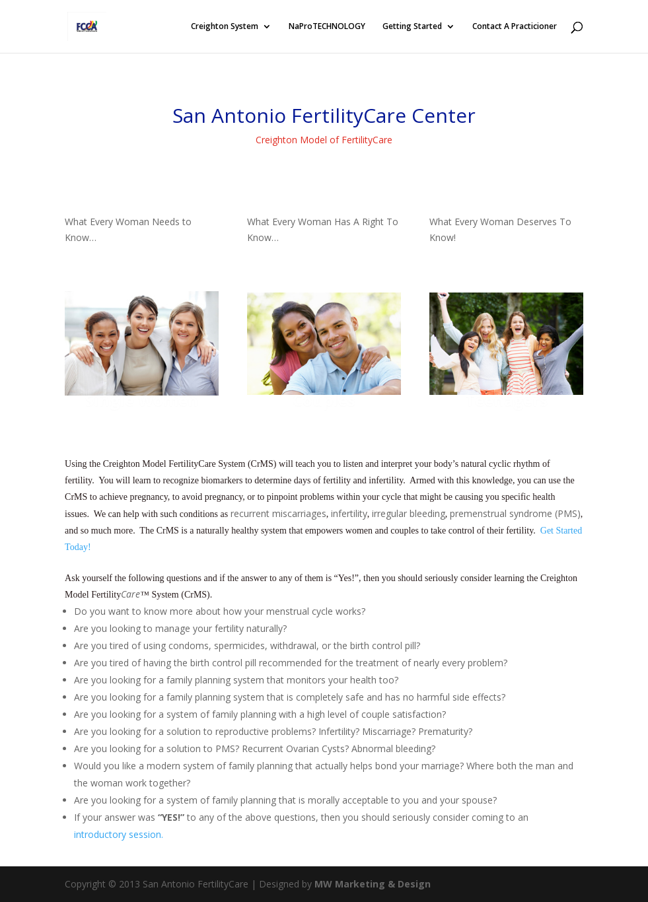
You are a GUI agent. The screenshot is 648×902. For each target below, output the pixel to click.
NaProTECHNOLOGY (327, 27)
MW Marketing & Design (372, 884)
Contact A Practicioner (514, 27)
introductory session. (118, 834)
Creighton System (224, 27)
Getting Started (412, 27)
